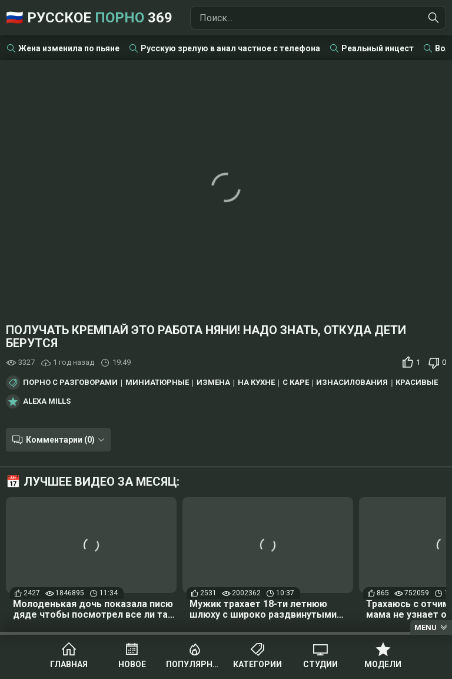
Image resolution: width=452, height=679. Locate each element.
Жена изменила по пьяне (68, 48)
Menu (425, 627)
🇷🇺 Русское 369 (89, 17)
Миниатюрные (157, 382)
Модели (382, 664)
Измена (213, 382)
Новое (132, 664)
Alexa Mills (47, 401)
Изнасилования (352, 382)
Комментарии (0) (60, 439)
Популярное (194, 664)
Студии (320, 664)
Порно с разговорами (70, 382)
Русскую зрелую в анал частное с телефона (230, 48)
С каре (295, 382)
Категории (257, 664)
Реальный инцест (377, 48)
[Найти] (433, 18)
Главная (69, 664)
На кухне (256, 382)
